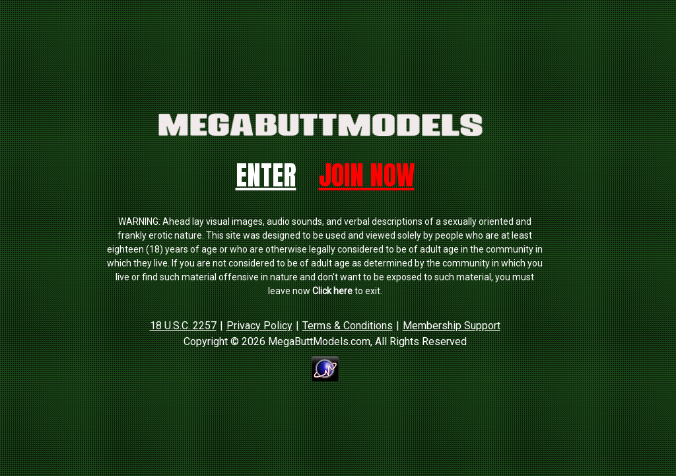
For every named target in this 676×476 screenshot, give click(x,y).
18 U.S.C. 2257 (183, 325)
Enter (266, 175)
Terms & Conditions (347, 325)
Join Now (367, 175)
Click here (332, 291)
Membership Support (451, 325)
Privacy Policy (259, 325)
